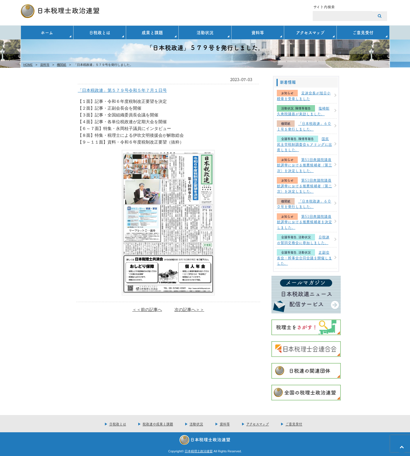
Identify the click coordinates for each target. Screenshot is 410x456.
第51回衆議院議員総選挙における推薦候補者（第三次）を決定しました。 (304, 165)
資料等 (257, 32)
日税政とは (99, 32)
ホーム (47, 32)
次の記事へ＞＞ (189, 309)
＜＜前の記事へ (147, 309)
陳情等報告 (303, 108)
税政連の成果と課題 (158, 424)
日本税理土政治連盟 (199, 451)
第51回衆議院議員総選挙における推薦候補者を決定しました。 (304, 222)
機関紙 (61, 64)
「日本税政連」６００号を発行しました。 (304, 203)
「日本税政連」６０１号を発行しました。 (304, 126)
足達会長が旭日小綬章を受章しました (304, 95)
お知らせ (287, 93)
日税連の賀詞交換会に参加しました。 (303, 239)
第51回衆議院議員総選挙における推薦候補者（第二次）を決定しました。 (304, 185)
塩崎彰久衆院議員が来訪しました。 (303, 110)
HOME (28, 64)
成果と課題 (152, 32)
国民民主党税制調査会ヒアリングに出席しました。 (304, 144)
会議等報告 (289, 139)
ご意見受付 (363, 32)
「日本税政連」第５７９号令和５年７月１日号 (122, 90)
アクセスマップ (310, 32)
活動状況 (205, 32)
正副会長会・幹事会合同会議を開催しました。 (304, 257)
